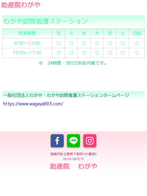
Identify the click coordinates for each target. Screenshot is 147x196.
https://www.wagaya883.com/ (33, 104)
